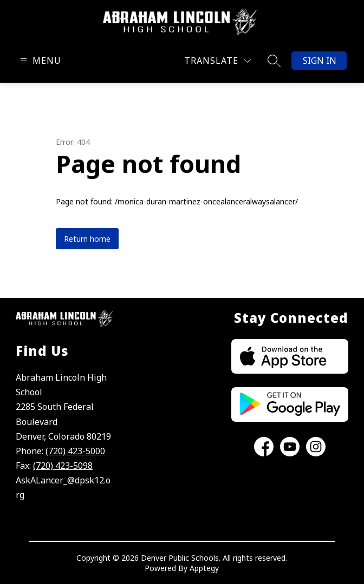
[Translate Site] (217, 61)
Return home (87, 239)
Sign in (319, 61)
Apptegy (204, 568)
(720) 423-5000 (75, 451)
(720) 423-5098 (63, 466)
